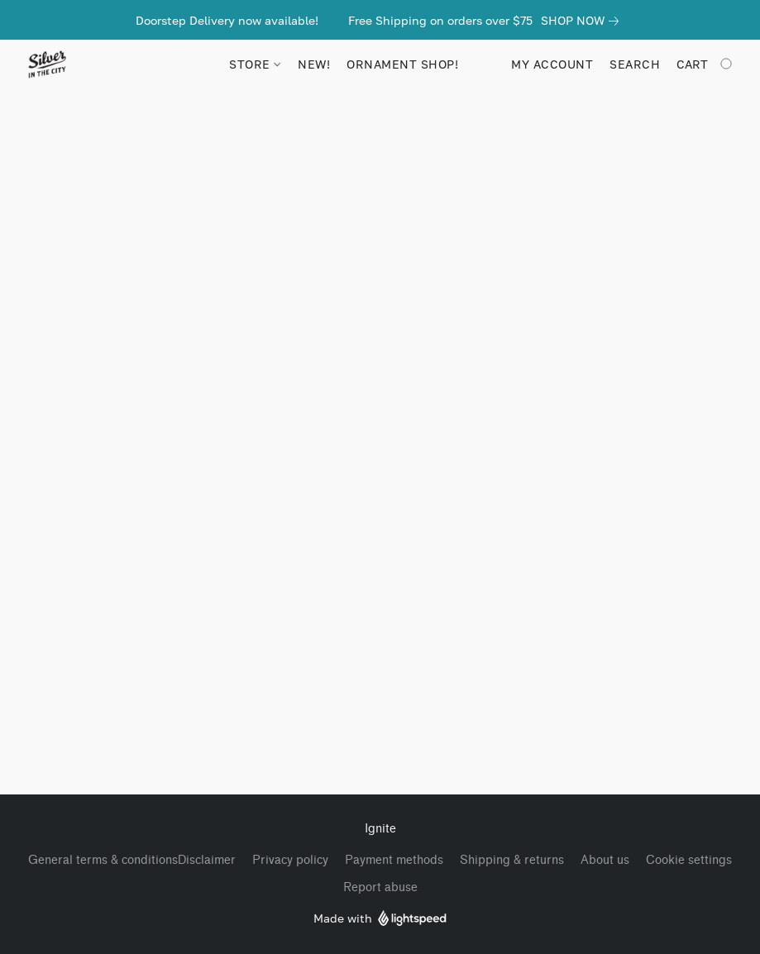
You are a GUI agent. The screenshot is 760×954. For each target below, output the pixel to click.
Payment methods (394, 860)
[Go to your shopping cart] (706, 64)
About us (605, 860)
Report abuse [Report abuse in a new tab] (380, 887)
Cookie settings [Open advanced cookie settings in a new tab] (689, 860)
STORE (254, 64)
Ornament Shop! (402, 64)
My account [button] (552, 64)
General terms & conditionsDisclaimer (132, 860)
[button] (47, 64)
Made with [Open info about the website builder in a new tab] (380, 919)
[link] (583, 21)
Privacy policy (290, 860)
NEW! (314, 64)
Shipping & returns (512, 860)
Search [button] (634, 64)
